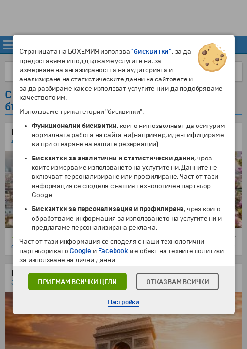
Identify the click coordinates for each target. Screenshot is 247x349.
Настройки (123, 302)
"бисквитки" (151, 52)
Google (80, 251)
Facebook (113, 251)
